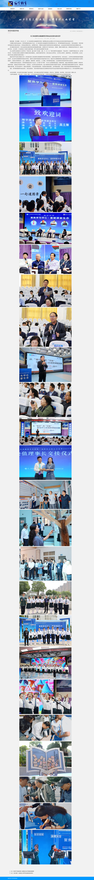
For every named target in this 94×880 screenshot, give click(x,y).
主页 (71, 31)
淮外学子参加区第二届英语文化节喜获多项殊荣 (23, 871)
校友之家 (59, 8)
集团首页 (12, 8)
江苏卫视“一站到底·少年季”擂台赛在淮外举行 (23, 873)
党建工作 (78, 8)
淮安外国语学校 (13, 31)
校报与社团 (40, 8)
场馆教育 (50, 8)
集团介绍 (22, 8)
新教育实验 (69, 8)
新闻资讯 (31, 8)
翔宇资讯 (74, 31)
